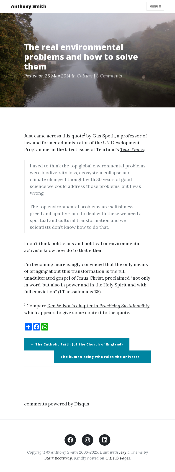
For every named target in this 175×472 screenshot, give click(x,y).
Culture (85, 76)
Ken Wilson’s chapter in (98, 305)
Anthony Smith (28, 6)
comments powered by (56, 404)
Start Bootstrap (58, 458)
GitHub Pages (118, 458)
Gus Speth (104, 136)
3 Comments (109, 76)
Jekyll (124, 452)
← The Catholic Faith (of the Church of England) (77, 344)
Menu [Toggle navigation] (155, 6)
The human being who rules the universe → (102, 357)
